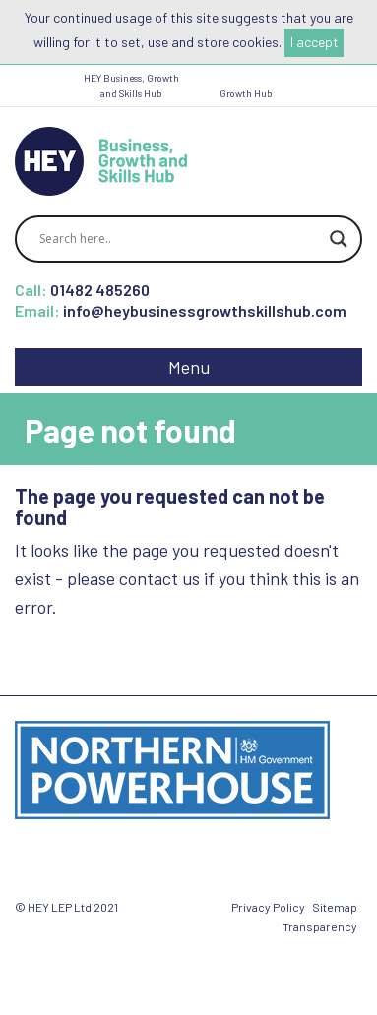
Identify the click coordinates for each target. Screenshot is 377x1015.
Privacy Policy (268, 907)
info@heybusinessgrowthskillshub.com (204, 310)
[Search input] (179, 239)
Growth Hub (246, 93)
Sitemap (334, 907)
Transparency (320, 926)
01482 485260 (100, 289)
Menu (189, 367)
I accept (314, 41)
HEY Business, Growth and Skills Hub (131, 85)
